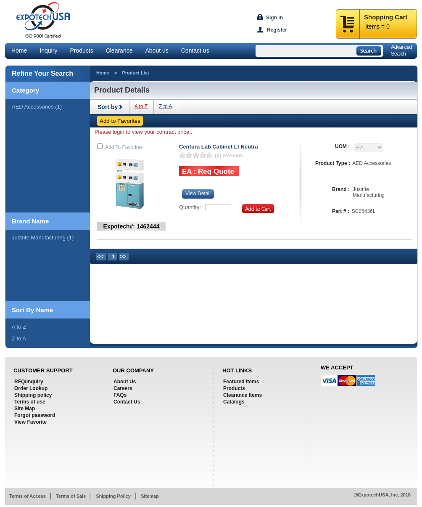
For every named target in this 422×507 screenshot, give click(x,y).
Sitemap (150, 496)
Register (277, 30)
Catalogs (234, 402)
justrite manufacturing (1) (43, 237)
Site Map (24, 408)
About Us (124, 382)
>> (123, 256)
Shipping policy (33, 395)
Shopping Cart (385, 17)
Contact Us (126, 402)
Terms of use (29, 402)
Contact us (195, 50)
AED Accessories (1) (37, 107)
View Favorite (30, 422)
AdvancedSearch (401, 50)
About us (156, 50)
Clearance (119, 50)
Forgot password (34, 415)
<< (100, 256)
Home (19, 50)
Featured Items (241, 382)
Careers (122, 388)
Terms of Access (27, 496)
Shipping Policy (113, 496)
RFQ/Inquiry (28, 382)
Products (81, 50)
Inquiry (48, 50)
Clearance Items (242, 395)
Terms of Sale (71, 496)
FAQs (120, 395)
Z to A (19, 338)
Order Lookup (30, 388)
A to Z (19, 327)
